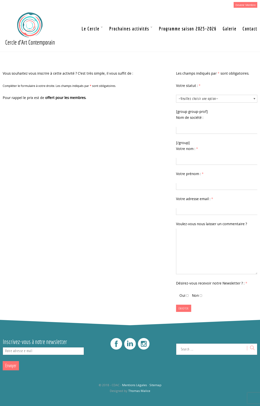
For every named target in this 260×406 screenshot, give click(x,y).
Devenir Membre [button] (245, 5)
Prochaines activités (129, 28)
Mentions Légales (134, 385)
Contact (249, 28)
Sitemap (155, 385)
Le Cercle (90, 28)
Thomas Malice (139, 391)
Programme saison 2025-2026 (187, 28)
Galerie (229, 28)
